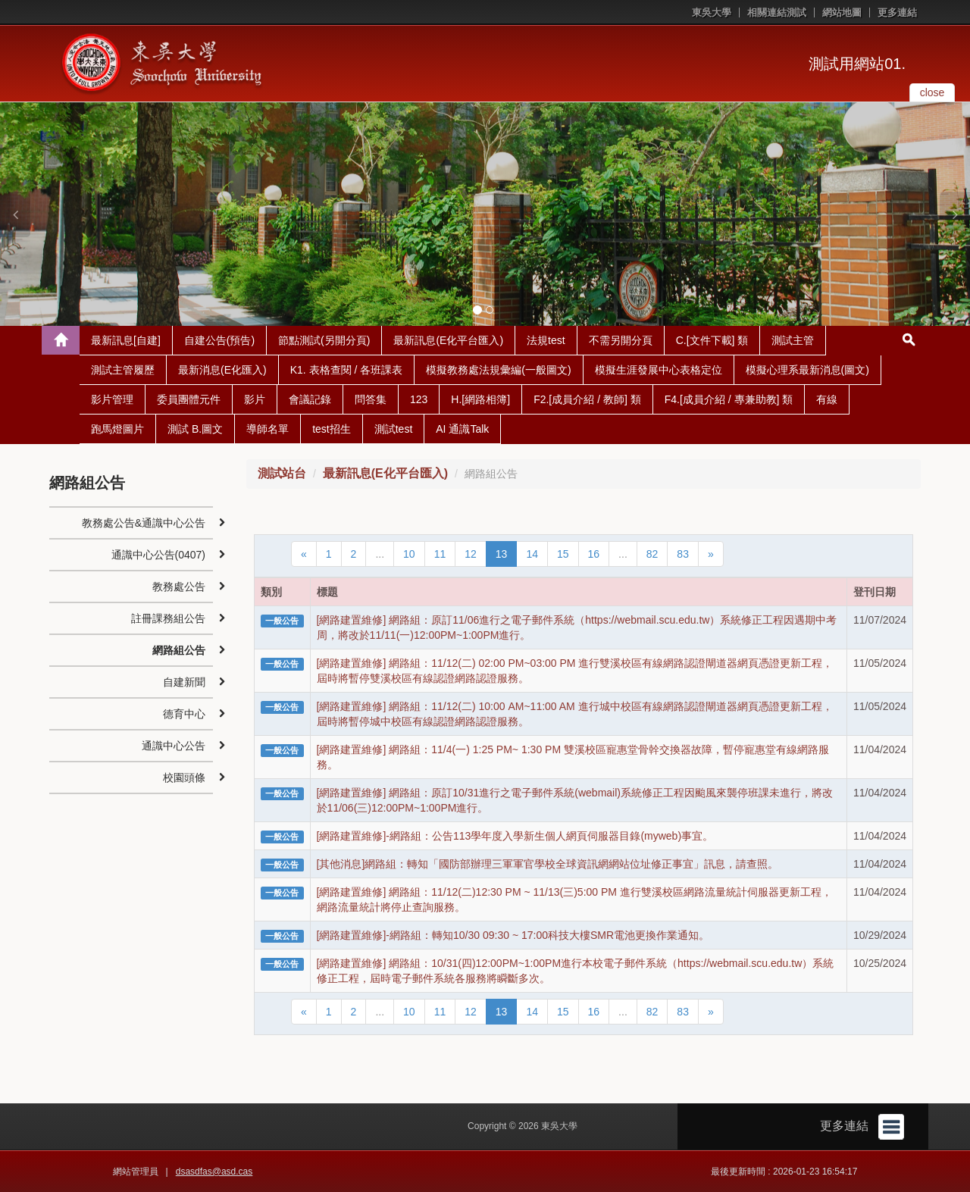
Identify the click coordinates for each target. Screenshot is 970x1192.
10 (409, 554)
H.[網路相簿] (480, 399)
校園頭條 (184, 777)
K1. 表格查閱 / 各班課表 (346, 370)
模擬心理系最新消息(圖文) (807, 370)
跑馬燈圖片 (117, 429)
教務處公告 (178, 586)
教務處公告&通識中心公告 (143, 523)
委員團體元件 (189, 399)
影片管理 (112, 399)
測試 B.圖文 (195, 429)
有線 (826, 399)
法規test (546, 340)
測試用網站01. (857, 63)
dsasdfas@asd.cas (214, 1171)
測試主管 (792, 340)
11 (440, 554)
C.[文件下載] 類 (712, 340)
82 (652, 554)
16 (594, 554)
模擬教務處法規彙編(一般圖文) (498, 370)
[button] (15, 214)
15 (563, 554)
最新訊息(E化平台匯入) (448, 340)
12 (471, 554)
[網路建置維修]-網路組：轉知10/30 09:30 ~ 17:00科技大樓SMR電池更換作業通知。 (513, 935)
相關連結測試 (776, 12)
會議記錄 (310, 399)
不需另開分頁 (620, 340)
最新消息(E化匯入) (222, 370)
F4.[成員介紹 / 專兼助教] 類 (729, 399)
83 (683, 554)
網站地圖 (842, 12)
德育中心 (184, 714)
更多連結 (897, 12)
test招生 (331, 429)
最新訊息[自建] (126, 340)
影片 (254, 399)
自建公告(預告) (219, 340)
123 (418, 399)
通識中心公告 (173, 746)
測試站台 (282, 473)
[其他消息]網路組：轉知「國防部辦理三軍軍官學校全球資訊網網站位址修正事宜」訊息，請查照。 (548, 864)
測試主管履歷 (123, 370)
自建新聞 (184, 682)
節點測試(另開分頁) (324, 340)
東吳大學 (711, 12)
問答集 (370, 399)
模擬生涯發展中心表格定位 (658, 370)
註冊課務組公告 (168, 618)
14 (532, 554)
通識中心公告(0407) (158, 555)
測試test (393, 429)
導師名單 (267, 429)
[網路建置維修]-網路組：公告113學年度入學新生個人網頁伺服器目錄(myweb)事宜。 (515, 836)
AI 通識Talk (462, 429)
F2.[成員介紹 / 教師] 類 (587, 399)
